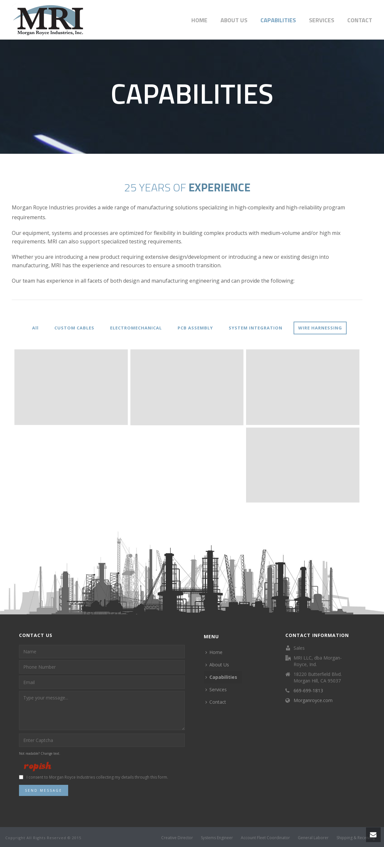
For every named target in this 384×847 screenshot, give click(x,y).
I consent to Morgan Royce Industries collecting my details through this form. (97, 777)
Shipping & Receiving (355, 837)
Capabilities (278, 20)
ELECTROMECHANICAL (136, 328)
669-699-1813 (308, 691)
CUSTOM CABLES (74, 328)
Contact (359, 20)
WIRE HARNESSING (320, 328)
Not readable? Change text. (39, 753)
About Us (234, 20)
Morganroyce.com (313, 700)
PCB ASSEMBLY (195, 328)
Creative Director (177, 837)
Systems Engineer (217, 837)
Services (321, 20)
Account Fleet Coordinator (265, 837)
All (35, 328)
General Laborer (313, 837)
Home (199, 20)
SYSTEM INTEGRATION (255, 328)
